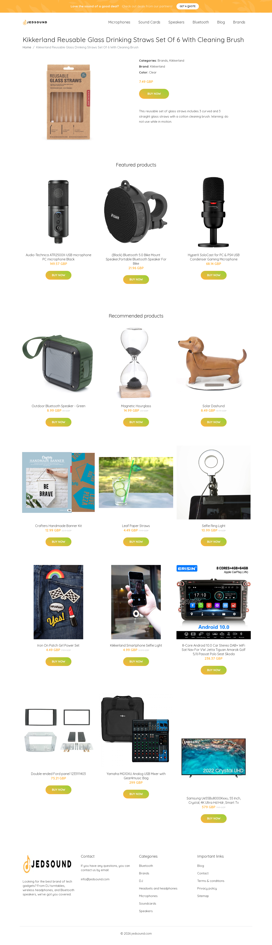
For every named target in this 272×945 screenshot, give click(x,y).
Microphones (119, 24)
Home (27, 52)
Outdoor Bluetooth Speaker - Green (58, 411)
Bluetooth (201, 24)
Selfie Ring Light (213, 530)
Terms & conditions (210, 885)
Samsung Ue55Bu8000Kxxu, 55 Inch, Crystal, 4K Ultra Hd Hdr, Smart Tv (214, 805)
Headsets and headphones (158, 893)
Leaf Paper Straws (136, 530)
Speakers (176, 24)
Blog (221, 24)
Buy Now (154, 98)
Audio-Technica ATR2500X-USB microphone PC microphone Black (58, 261)
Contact (202, 878)
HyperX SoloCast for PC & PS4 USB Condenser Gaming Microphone (214, 261)
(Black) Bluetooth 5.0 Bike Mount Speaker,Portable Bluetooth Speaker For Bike (136, 263)
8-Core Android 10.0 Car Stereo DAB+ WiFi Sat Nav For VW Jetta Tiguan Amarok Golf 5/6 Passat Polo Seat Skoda (213, 654)
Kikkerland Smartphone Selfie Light (136, 650)
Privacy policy (207, 893)
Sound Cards (149, 24)
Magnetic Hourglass (136, 411)
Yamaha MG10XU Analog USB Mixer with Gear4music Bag (136, 780)
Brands (239, 24)
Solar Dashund (214, 411)
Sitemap (203, 900)
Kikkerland (176, 65)
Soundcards (147, 908)
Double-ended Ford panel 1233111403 (58, 778)
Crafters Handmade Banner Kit (58, 530)
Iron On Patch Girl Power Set (58, 650)
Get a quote (188, 6)
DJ (141, 885)
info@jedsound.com (95, 884)
